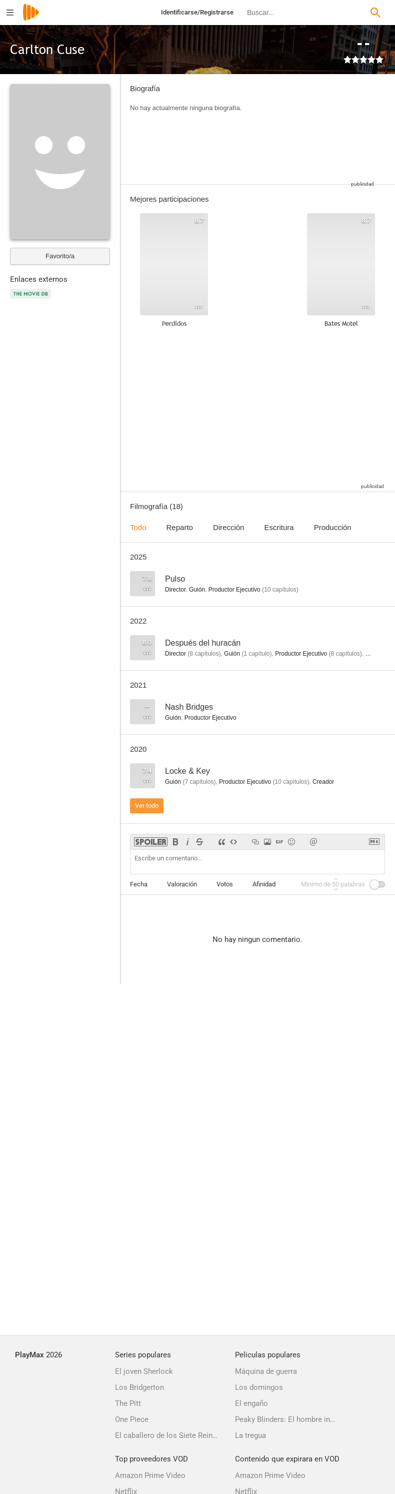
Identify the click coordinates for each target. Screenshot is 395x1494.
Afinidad (264, 884)
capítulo (257, 653)
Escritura (279, 527)
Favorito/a (60, 256)
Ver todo (146, 805)
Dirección (228, 527)
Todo (138, 527)
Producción (333, 527)
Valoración (182, 884)
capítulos (280, 589)
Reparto (179, 527)
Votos (224, 884)
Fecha (139, 884)
